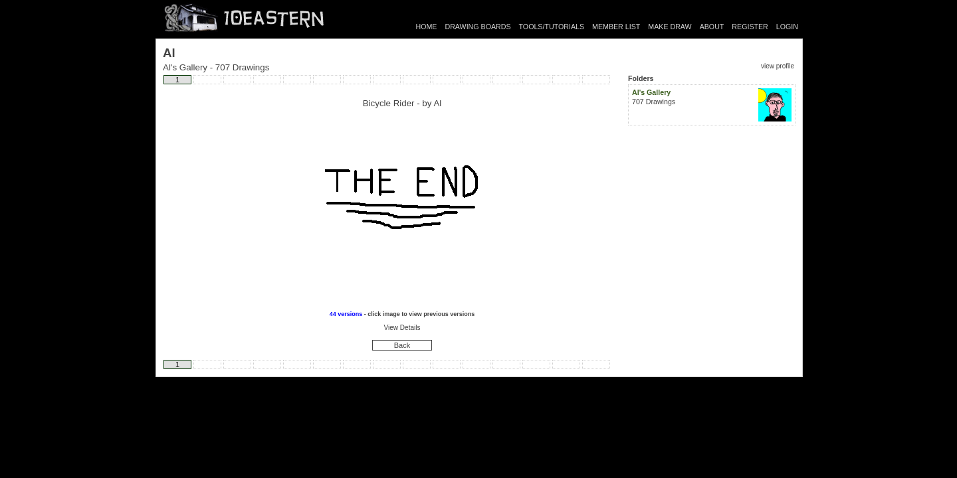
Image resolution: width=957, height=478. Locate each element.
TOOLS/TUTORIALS (552, 27)
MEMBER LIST (616, 27)
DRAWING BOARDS (477, 27)
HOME (426, 27)
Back (402, 345)
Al (437, 103)
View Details (402, 327)
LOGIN (787, 27)
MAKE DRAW (669, 27)
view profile (777, 66)
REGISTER (750, 27)
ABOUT (712, 27)
